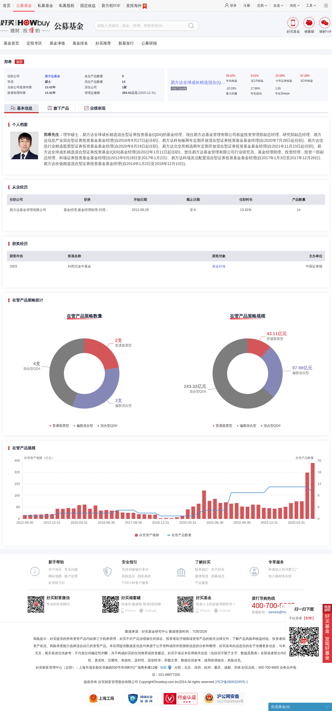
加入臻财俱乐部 (280, 576)
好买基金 (203, 598)
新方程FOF (111, 6)
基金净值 (57, 43)
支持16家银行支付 (135, 569)
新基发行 (126, 43)
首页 (7, 6)
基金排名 (80, 43)
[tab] (23, 108)
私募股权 (66, 6)
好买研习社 (56, 583)
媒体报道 (201, 576)
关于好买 (217, 569)
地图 (163, 667)
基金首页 (11, 43)
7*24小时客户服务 (135, 583)
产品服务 (201, 583)
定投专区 (34, 43)
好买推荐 (103, 43)
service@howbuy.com (284, 612)
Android (150, 611)
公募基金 (24, 6)
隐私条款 (144, 576)
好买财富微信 (58, 598)
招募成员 (217, 576)
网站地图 (55, 576)
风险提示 (128, 576)
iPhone (130, 611)
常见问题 (71, 569)
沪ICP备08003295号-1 (231, 682)
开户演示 (55, 569)
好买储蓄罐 (131, 598)
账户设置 (71, 576)
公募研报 (149, 43)
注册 (246, 5)
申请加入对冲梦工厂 (283, 569)
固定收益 (88, 6)
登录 (233, 5)
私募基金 (45, 6)
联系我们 (201, 569)
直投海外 (136, 6)
